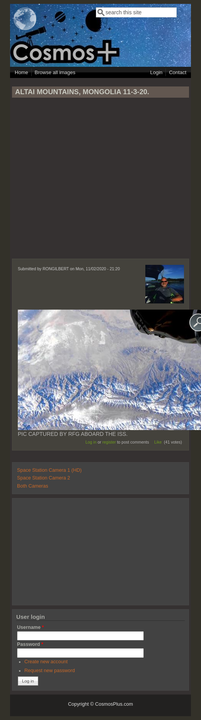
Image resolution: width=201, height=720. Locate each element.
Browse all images (55, 72)
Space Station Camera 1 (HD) (49, 470)
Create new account (46, 661)
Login (156, 72)
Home (21, 72)
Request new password (49, 670)
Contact (177, 72)
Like (158, 442)
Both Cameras (32, 486)
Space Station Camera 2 (43, 478)
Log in (91, 442)
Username (30, 627)
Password (30, 644)
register (109, 442)
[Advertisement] (99, 181)
